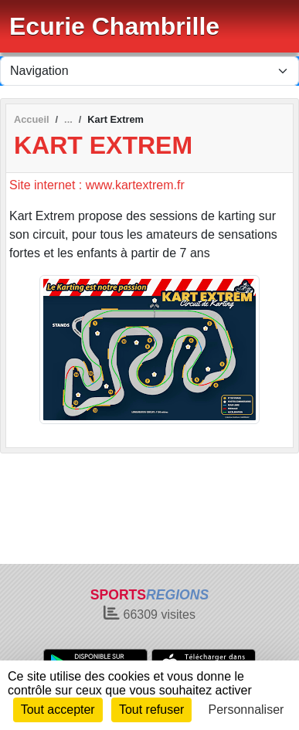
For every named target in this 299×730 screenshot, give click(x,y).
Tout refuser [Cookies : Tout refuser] (151, 709)
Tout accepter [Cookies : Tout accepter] (58, 709)
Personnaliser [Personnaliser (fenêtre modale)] (246, 709)
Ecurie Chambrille (114, 26)
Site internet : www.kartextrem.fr (97, 185)
